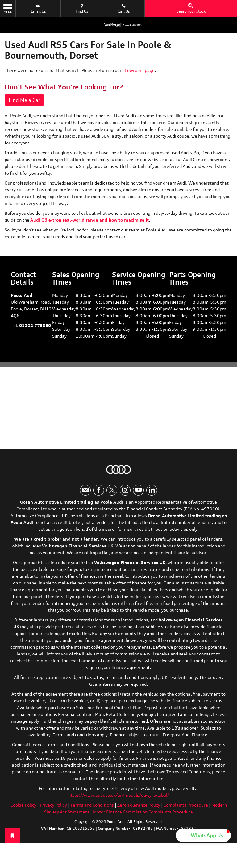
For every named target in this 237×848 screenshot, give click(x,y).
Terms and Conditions (92, 805)
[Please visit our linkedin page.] (151, 490)
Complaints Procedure (186, 805)
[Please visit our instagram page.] (125, 490)
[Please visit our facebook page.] (98, 490)
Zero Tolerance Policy (138, 805)
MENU (7, 8)
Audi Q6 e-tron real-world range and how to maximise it (89, 219)
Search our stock (191, 8)
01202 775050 (35, 325)
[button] (203, 835)
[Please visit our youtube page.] (138, 490)
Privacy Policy (53, 805)
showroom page (139, 70)
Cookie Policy (23, 805)
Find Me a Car (24, 100)
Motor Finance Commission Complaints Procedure (143, 811)
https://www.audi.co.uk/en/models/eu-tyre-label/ (118, 795)
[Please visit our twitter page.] (111, 490)
